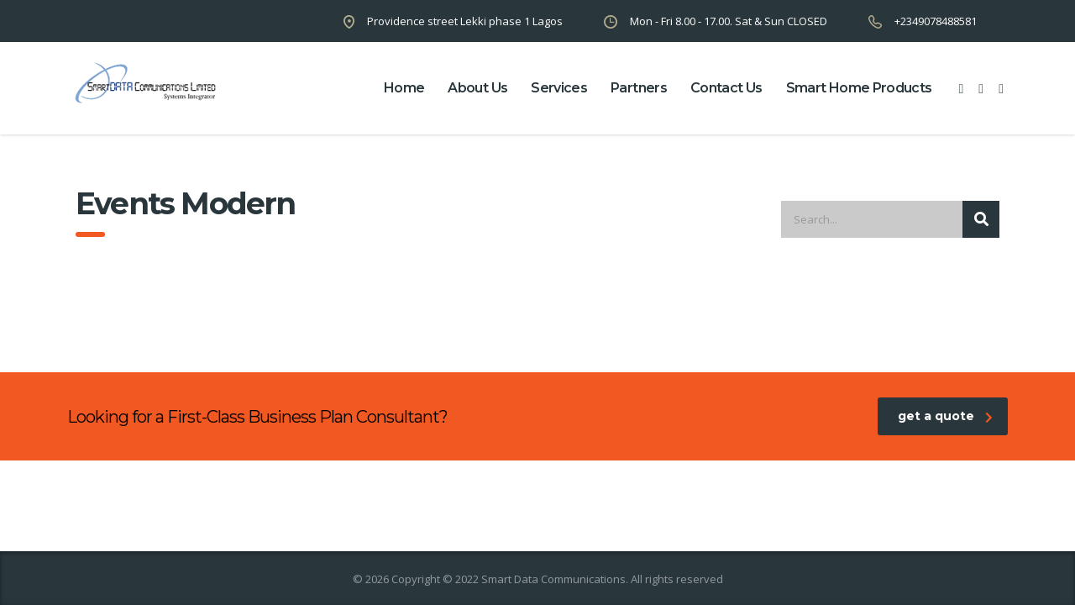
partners (639, 88)
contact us (726, 88)
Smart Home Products (859, 88)
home (404, 88)
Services (559, 88)
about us (477, 88)
